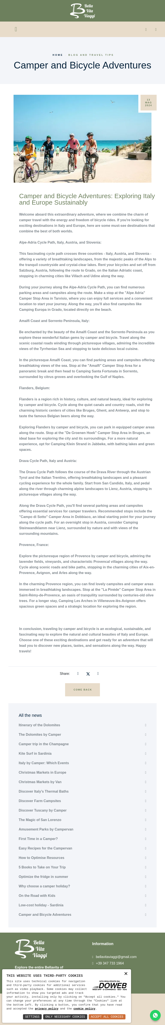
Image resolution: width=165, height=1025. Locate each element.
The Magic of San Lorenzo (40, 820)
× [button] (126, 974)
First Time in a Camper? (38, 839)
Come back (83, 689)
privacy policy (46, 1009)
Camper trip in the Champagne (44, 744)
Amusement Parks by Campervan (46, 829)
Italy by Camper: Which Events (44, 763)
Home (58, 55)
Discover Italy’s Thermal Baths (44, 791)
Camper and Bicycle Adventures (45, 914)
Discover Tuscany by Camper (43, 810)
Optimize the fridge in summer (43, 877)
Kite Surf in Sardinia (35, 753)
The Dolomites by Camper (40, 734)
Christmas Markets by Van (40, 782)
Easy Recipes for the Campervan (45, 848)
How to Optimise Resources (41, 858)
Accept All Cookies (107, 1017)
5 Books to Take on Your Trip (42, 867)
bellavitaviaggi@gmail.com (116, 957)
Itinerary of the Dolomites (39, 725)
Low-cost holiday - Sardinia (41, 905)
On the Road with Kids (37, 895)
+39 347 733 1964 (110, 963)
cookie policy (84, 1009)
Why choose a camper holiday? (44, 886)
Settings (32, 1017)
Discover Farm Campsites (40, 801)
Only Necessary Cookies (65, 1017)
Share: (65, 673)
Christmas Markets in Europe (42, 772)
